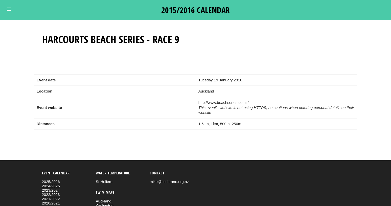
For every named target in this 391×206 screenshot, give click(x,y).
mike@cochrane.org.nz (169, 181)
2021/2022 (51, 199)
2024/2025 (51, 186)
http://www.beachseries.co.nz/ (223, 102)
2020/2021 (51, 203)
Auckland (103, 201)
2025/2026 (51, 181)
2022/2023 (51, 194)
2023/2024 (51, 190)
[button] (9, 9)
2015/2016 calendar (195, 10)
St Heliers (104, 181)
